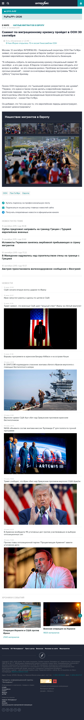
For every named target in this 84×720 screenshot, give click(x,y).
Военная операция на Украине (59, 629)
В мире (5, 25)
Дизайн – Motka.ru (47, 691)
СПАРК (4, 687)
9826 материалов (51, 633)
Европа (26, 193)
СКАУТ (4, 691)
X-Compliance (6, 689)
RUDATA (4, 703)
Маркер (4, 692)
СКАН (4, 701)
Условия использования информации (54, 686)
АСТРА (4, 694)
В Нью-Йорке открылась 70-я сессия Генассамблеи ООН (31, 43)
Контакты (5, 649)
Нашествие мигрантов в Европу (27, 117)
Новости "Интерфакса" (9, 700)
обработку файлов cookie (19, 672)
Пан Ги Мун (15, 193)
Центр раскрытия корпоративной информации (17, 705)
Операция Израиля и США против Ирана (21, 632)
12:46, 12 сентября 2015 (11, 28)
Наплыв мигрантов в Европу (28, 25)
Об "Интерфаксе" (17, 649)
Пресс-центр (30, 649)
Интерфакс (42, 3)
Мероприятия (65, 649)
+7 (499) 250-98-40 (59, 675)
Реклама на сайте (51, 649)
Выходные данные (47, 689)
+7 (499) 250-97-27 (76, 675)
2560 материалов (11, 637)
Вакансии (39, 649)
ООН (5, 193)
